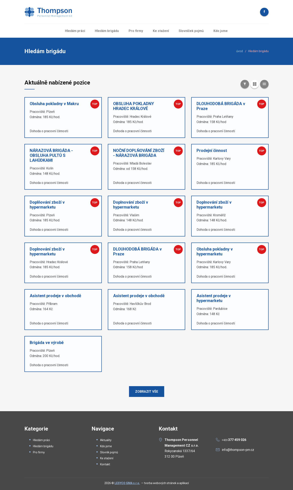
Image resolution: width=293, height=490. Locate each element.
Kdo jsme (220, 31)
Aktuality (106, 440)
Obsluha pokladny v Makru (54, 103)
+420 (234, 440)
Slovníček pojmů (191, 31)
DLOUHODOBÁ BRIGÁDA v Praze (221, 106)
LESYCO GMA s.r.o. (127, 483)
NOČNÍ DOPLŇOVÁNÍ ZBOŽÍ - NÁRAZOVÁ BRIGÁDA (138, 153)
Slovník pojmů (109, 452)
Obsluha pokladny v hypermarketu (215, 251)
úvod (239, 51)
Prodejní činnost (212, 150)
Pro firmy (136, 31)
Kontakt (105, 464)
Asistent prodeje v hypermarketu (214, 298)
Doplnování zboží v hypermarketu (130, 205)
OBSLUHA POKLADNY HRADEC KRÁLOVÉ (133, 106)
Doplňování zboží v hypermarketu (47, 205)
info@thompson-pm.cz (238, 450)
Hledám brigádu (107, 31)
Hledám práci (75, 31)
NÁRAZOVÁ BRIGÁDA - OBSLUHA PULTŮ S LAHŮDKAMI (51, 155)
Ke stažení (161, 31)
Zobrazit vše (146, 391)
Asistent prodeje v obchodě (55, 295)
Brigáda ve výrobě (47, 342)
